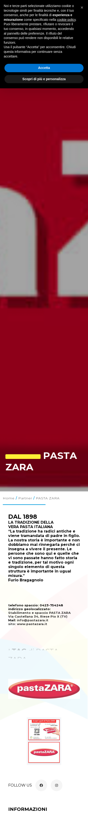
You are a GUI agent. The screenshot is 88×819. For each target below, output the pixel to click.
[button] (82, 7)
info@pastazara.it (32, 620)
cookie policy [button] (66, 19)
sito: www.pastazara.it (28, 624)
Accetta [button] (44, 68)
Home (9, 498)
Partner (25, 498)
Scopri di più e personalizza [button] (43, 79)
